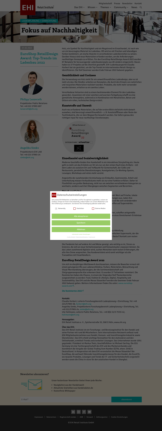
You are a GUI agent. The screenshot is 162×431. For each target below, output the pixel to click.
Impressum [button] (92, 237)
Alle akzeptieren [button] (81, 216)
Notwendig (60, 208)
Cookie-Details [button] (71, 237)
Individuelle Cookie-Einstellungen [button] (81, 234)
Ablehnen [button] (81, 229)
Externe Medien (99, 208)
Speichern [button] (81, 222)
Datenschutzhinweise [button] (82, 237)
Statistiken (78, 208)
